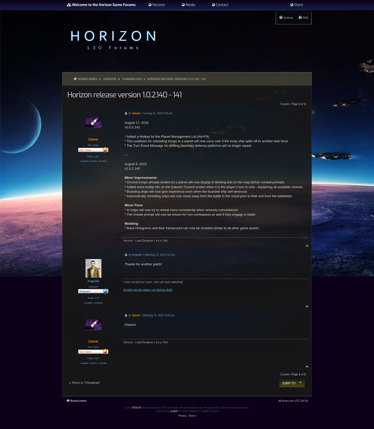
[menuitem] (156, 5)
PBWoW (136, 407)
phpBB (174, 411)
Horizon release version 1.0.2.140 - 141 (176, 78)
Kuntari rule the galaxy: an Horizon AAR (147, 289)
